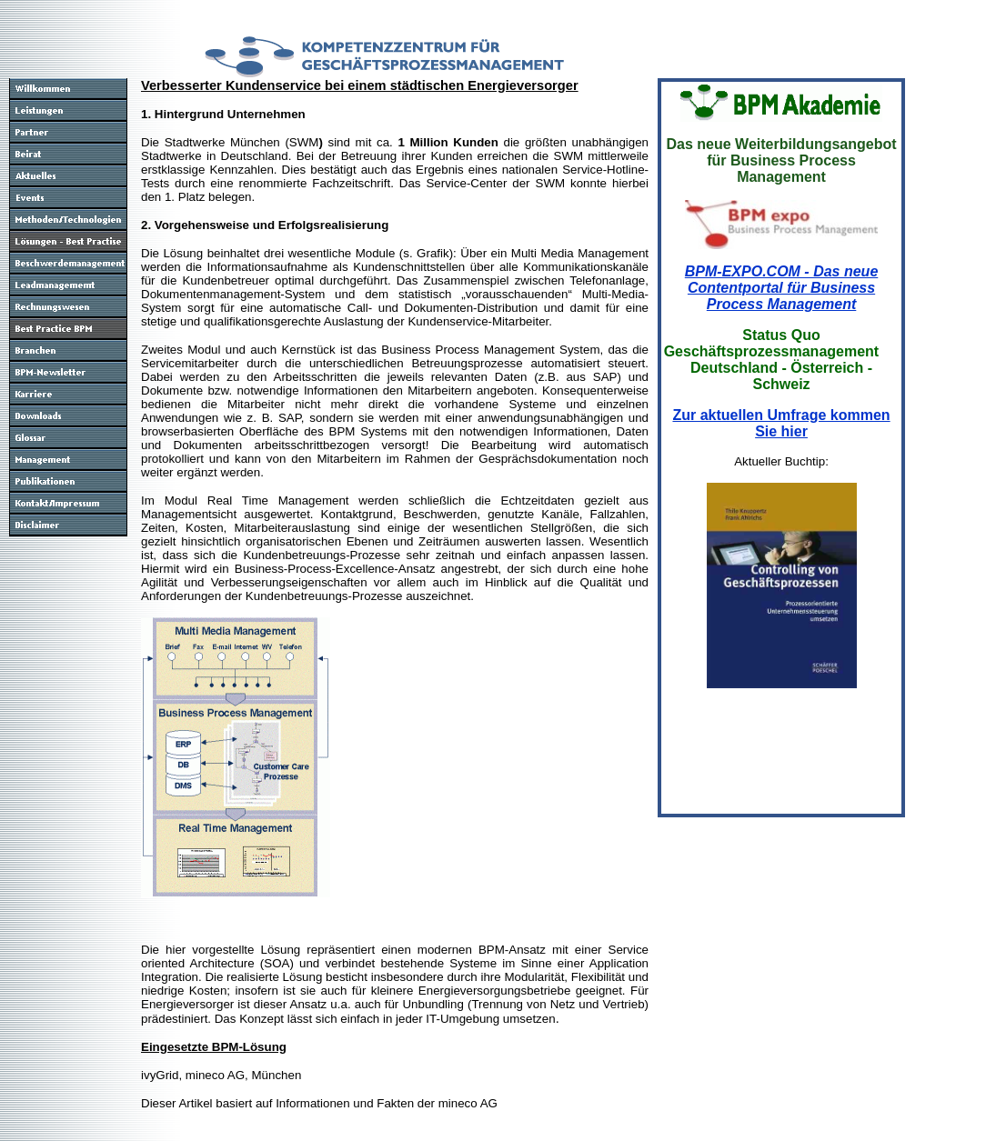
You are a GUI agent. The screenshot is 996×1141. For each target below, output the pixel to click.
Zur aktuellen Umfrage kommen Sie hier (781, 423)
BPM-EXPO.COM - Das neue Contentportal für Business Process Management (781, 288)
